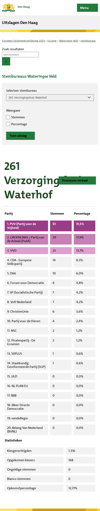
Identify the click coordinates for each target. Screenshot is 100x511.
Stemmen (18, 117)
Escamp (51, 40)
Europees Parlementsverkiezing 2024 (23, 40)
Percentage (19, 124)
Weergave (13, 110)
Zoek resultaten (13, 49)
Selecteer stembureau (21, 90)
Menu (84, 8)
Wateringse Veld (68, 40)
